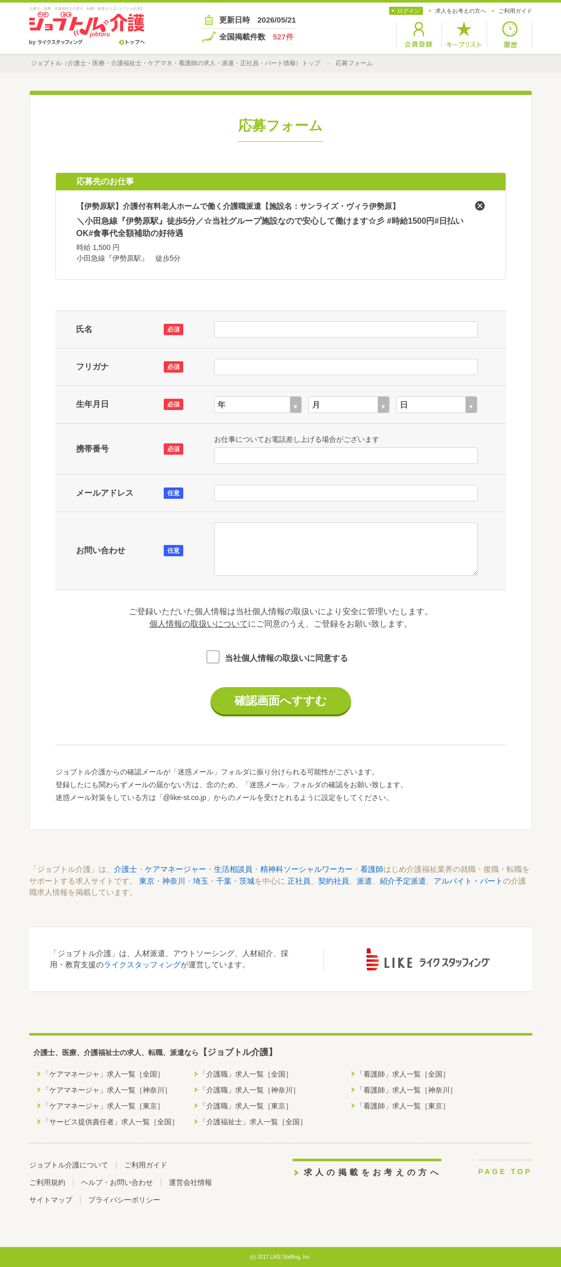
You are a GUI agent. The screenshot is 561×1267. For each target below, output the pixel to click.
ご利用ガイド (515, 11)
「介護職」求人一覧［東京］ (246, 1106)
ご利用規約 (47, 1182)
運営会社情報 (190, 1182)
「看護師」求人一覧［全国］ (403, 1074)
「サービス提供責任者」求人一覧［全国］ (110, 1122)
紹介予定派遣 (403, 880)
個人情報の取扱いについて (198, 623)
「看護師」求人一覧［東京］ (403, 1106)
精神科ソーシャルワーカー (306, 869)
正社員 (299, 880)
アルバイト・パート (468, 880)
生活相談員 (233, 869)
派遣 (364, 880)
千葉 (223, 880)
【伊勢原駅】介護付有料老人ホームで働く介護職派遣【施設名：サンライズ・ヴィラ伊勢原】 (238, 206)
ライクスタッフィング (142, 964)
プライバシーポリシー (124, 1200)
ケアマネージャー (175, 869)
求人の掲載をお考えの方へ (373, 1172)
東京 (146, 880)
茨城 (247, 880)
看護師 (371, 869)
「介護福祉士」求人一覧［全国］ (253, 1122)
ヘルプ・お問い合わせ (117, 1182)
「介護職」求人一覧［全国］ (246, 1074)
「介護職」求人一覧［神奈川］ (249, 1090)
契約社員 (333, 880)
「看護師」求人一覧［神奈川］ (406, 1090)
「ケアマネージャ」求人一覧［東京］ (103, 1106)
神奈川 (173, 880)
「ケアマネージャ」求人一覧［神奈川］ (106, 1090)
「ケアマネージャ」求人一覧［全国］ (103, 1074)
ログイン (408, 11)
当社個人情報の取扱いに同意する (286, 658)
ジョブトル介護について (68, 1165)
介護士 (125, 869)
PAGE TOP (505, 1171)
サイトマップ (50, 1200)
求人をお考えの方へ (460, 11)
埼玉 (200, 880)
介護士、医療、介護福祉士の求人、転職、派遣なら (155, 1052)
